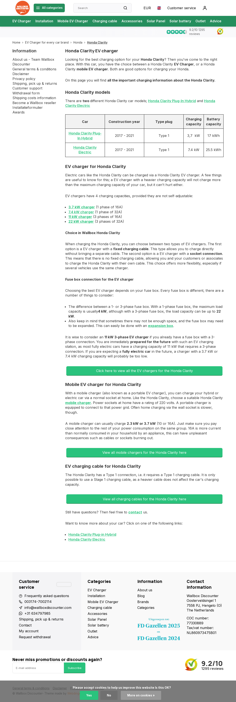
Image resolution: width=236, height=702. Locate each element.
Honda (80, 42)
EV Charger (22, 21)
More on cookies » (141, 695)
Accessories (136, 21)
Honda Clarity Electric (86, 539)
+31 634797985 (37, 613)
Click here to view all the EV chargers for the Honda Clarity (144, 371)
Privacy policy (23, 79)
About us (144, 590)
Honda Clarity (97, 42)
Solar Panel (160, 21)
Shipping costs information (34, 98)
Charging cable (108, 21)
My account (28, 631)
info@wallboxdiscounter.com (47, 607)
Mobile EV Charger (75, 21)
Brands (143, 602)
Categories (145, 607)
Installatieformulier (27, 107)
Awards (18, 112)
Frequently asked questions (46, 596)
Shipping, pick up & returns (34, 83)
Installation (45, 21)
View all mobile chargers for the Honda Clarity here (144, 452)
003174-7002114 (38, 601)
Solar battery (185, 21)
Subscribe (75, 668)
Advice (221, 21)
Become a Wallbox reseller (34, 103)
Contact (25, 625)
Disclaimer (20, 74)
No (109, 695)
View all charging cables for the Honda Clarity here (144, 499)
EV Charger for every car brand (49, 42)
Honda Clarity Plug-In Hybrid (172, 101)
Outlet (206, 21)
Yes (89, 695)
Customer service (181, 8)
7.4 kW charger (81, 212)
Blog (141, 596)
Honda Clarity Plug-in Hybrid (92, 534)
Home (18, 42)
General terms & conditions (34, 69)
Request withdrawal (35, 637)
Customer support (27, 88)
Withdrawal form (26, 93)
